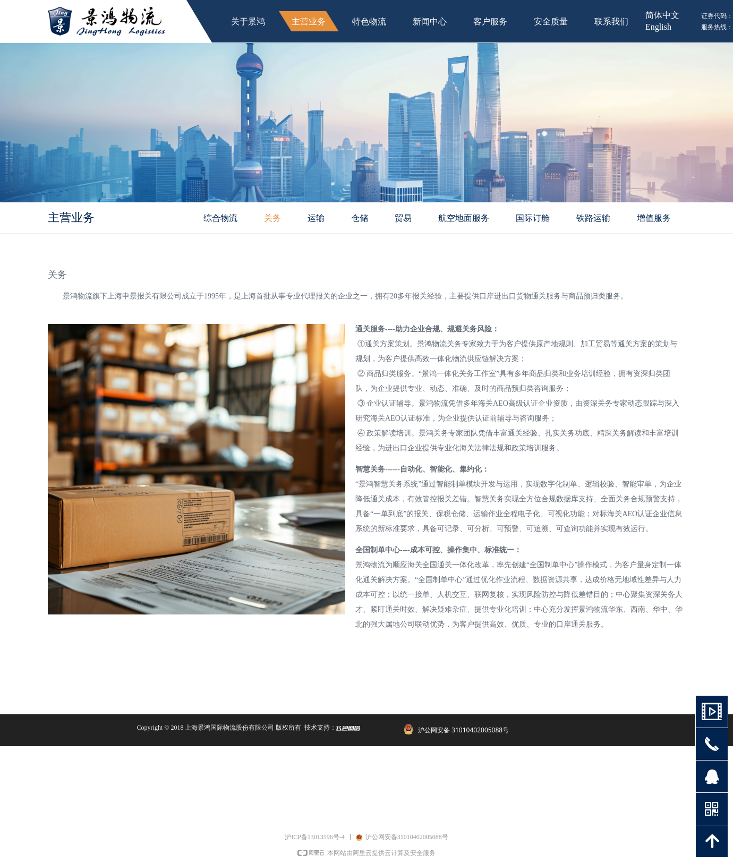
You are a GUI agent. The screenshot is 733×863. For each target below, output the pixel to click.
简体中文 (662, 15)
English (658, 26)
